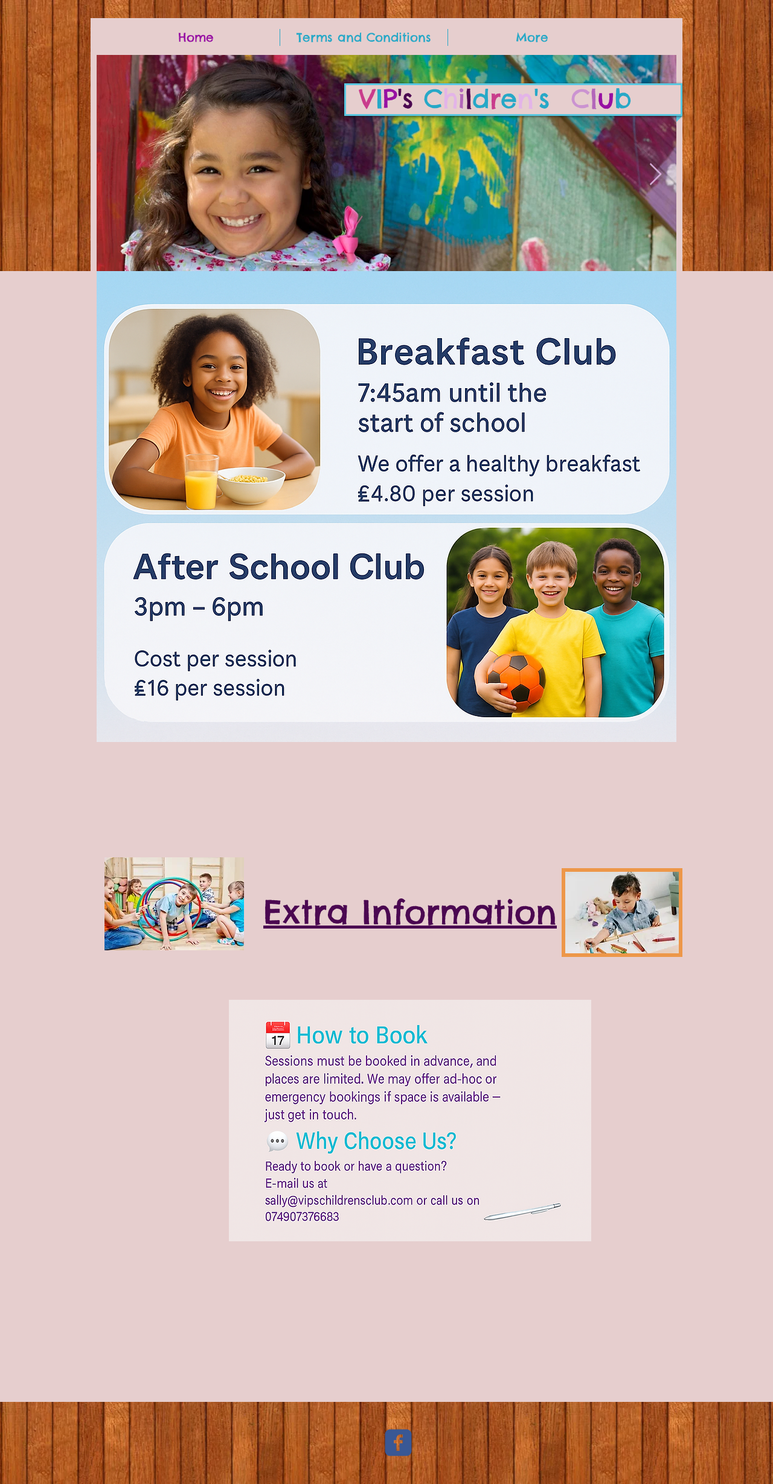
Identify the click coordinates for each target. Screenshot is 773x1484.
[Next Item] (655, 175)
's (495, 98)
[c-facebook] (398, 1442)
